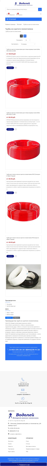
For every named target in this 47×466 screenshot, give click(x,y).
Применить (9, 317)
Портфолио (11, 449)
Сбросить (16, 317)
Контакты (10, 441)
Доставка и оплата (31, 446)
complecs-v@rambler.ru (23, 394)
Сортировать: (14, 44)
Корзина (19, 14)
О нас (27, 441)
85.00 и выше (10, 314)
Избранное (11, 14)
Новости (10, 446)
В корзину (10, 67)
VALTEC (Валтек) (11, 306)
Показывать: (19, 40)
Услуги (10, 443)
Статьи (28, 443)
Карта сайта (11, 451)
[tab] (21, 36)
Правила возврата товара (32, 449)
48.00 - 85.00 (10, 312)
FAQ (27, 451)
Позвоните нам (23, 465)
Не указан (9, 304)
